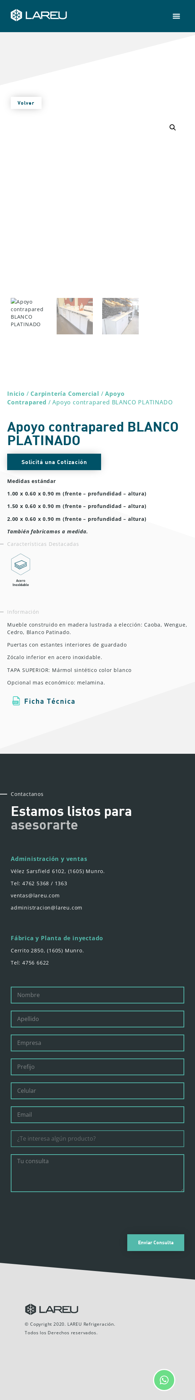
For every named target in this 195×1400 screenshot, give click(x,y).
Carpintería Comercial (64, 394)
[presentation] (65, 1213)
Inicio (16, 394)
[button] (176, 16)
